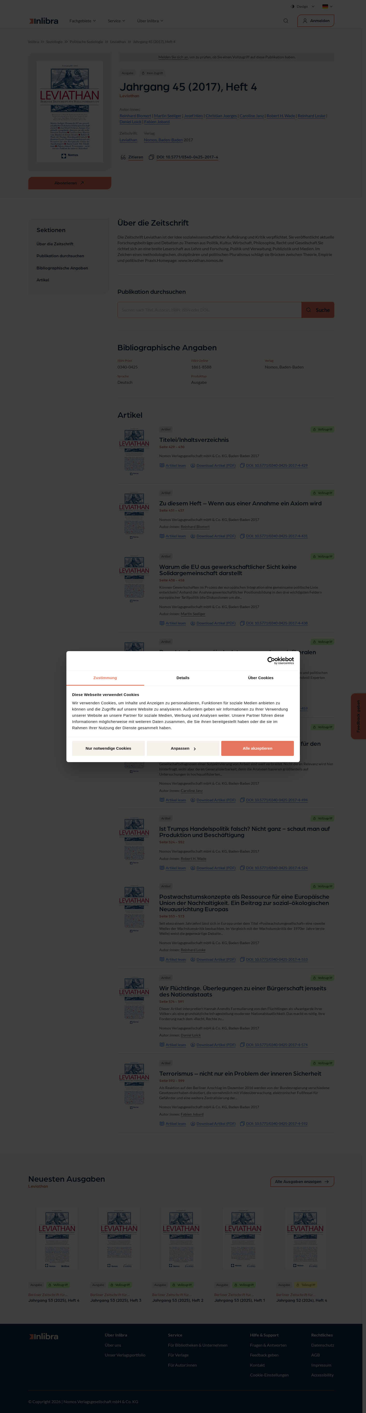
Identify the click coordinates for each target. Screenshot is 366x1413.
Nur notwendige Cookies (108, 748)
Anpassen (183, 748)
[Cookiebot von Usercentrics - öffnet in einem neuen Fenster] (271, 661)
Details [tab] (183, 678)
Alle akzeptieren (257, 748)
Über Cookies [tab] (261, 678)
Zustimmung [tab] (105, 678)
